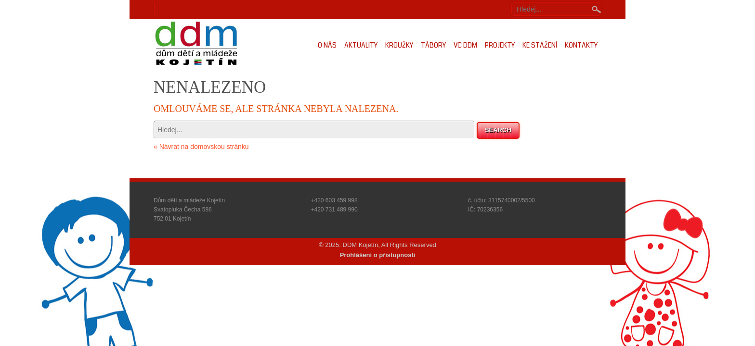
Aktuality (361, 45)
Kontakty (581, 45)
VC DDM (465, 45)
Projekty (500, 45)
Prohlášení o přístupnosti (378, 255)
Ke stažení (539, 45)
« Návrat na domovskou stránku (201, 146)
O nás (327, 45)
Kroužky (399, 45)
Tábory (433, 45)
